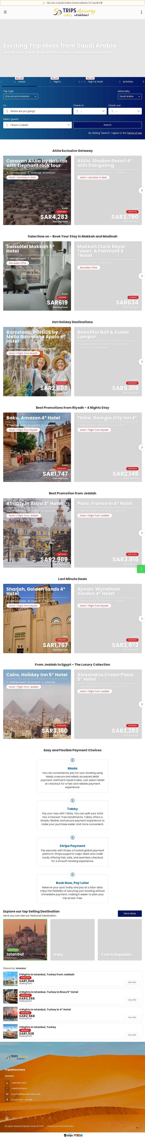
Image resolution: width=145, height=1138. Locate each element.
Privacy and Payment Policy (60, 1126)
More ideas (130, 913)
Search (108, 124)
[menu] (141, 12)
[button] (1, 82)
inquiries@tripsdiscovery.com (25, 1094)
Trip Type (8, 91)
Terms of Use (134, 133)
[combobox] (128, 96)
